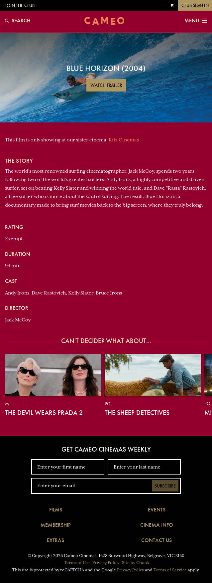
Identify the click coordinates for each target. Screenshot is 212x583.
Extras (55, 540)
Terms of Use (77, 562)
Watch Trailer (106, 85)
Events (156, 509)
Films (55, 509)
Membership (56, 524)
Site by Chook (136, 562)
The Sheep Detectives (137, 412)
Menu (195, 20)
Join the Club (20, 5)
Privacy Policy (105, 562)
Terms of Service (170, 570)
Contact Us (156, 540)
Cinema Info (156, 524)
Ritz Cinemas (124, 139)
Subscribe (165, 486)
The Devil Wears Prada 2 (44, 412)
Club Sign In (195, 5)
